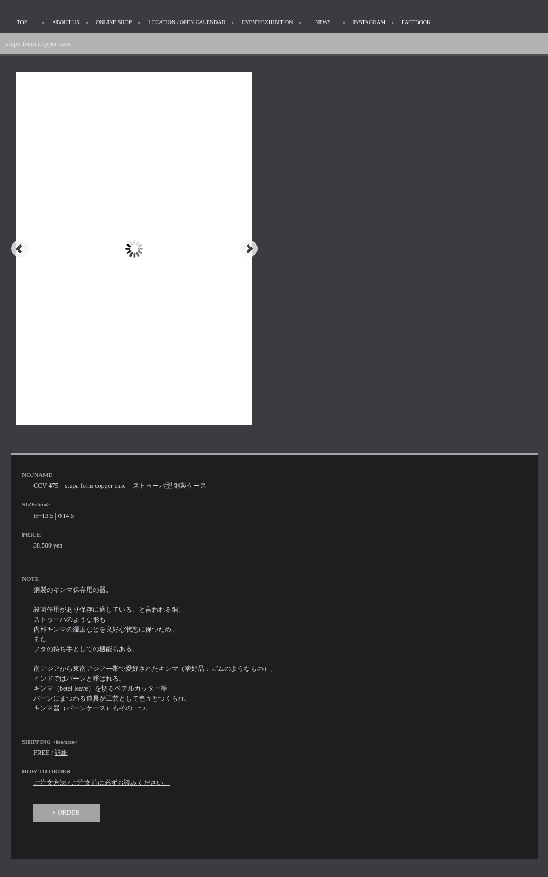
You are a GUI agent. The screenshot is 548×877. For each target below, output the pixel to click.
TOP (22, 22)
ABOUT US (65, 22)
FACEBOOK (416, 22)
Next (249, 249)
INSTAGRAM (369, 22)
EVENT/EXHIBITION (267, 22)
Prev (19, 249)
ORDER (69, 812)
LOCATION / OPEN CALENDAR (186, 22)
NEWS (322, 22)
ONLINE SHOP (114, 22)
